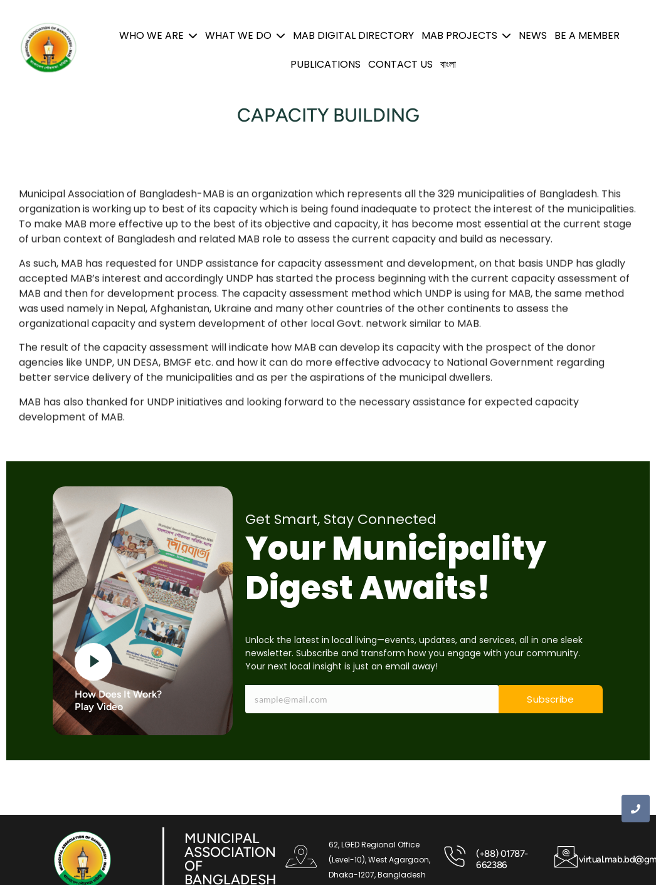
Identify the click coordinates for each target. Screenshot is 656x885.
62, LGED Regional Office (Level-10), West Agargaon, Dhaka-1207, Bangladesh (379, 859)
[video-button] (93, 662)
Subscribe (550, 699)
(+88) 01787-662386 (502, 859)
